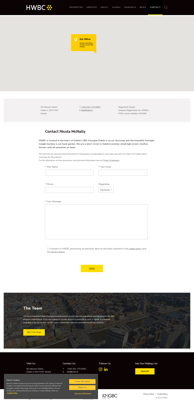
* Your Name (51, 166)
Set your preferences (83, 393)
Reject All (82, 387)
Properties (76, 7)
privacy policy (58, 251)
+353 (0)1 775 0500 (90, 107)
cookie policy (135, 248)
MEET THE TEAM (34, 332)
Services (92, 7)
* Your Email (105, 166)
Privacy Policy (148, 394)
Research (130, 7)
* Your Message (53, 201)
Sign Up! (145, 371)
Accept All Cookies (82, 381)
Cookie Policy (162, 394)
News (143, 7)
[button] (106, 190)
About (105, 7)
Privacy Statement (111, 160)
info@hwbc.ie (87, 110)
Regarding (104, 184)
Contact (155, 7)
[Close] (95, 376)
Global (116, 7)
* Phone (49, 184)
